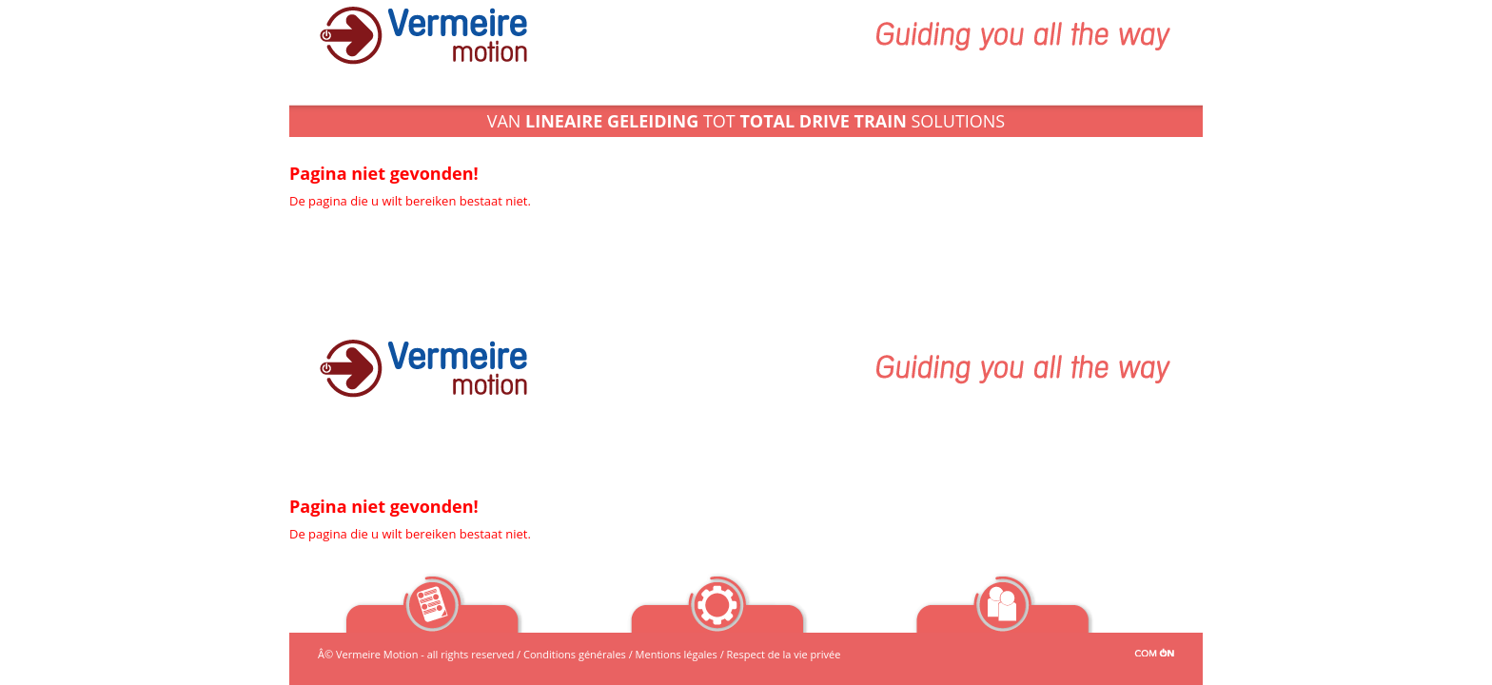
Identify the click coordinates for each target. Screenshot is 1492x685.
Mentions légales (676, 654)
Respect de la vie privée (784, 654)
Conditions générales (574, 654)
